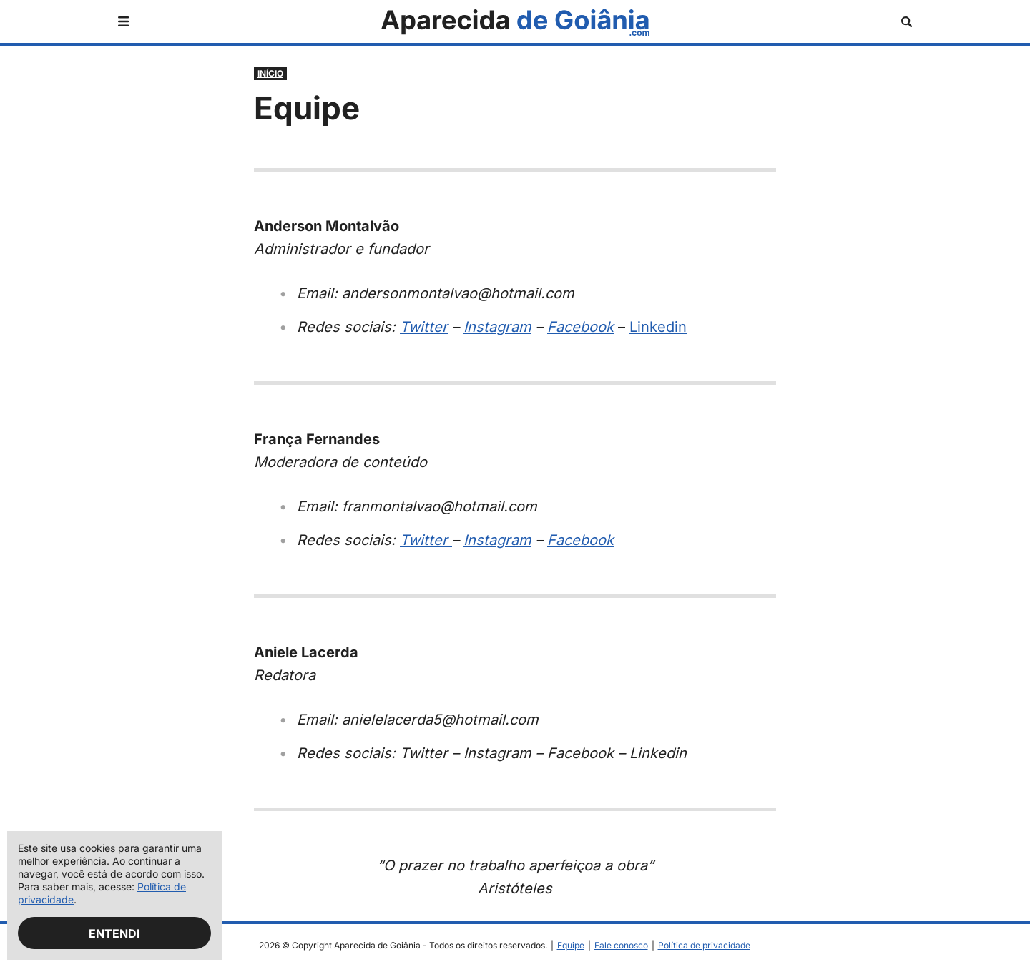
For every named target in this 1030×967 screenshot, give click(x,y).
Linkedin (658, 326)
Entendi (114, 933)
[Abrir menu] (123, 21)
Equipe (570, 945)
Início (270, 73)
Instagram (497, 326)
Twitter (424, 326)
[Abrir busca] (906, 21)
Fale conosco (621, 945)
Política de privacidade (704, 945)
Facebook (580, 326)
